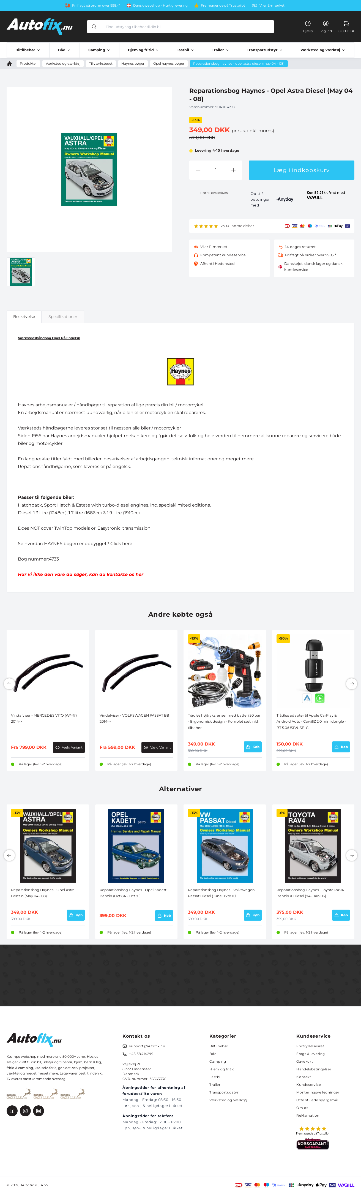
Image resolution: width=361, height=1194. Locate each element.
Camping (217, 1061)
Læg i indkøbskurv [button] (302, 170)
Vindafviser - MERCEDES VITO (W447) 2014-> (44, 718)
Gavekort (304, 1061)
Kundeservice (308, 1085)
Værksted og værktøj (228, 1100)
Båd (213, 1054)
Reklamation (307, 1115)
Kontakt (303, 1077)
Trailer (214, 1085)
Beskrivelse (24, 316)
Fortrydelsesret (310, 1046)
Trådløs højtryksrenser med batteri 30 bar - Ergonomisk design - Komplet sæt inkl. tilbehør (224, 721)
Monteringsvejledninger (317, 1092)
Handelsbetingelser (313, 1069)
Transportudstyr (224, 1092)
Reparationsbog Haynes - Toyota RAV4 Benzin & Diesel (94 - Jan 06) (310, 893)
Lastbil (215, 1077)
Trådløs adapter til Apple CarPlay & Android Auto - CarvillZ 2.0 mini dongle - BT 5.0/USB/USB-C (311, 721)
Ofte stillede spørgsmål (317, 1100)
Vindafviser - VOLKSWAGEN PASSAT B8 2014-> (134, 718)
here (127, 543)
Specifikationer (62, 316)
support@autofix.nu (147, 1046)
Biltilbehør (218, 1046)
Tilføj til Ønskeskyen (214, 193)
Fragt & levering (310, 1054)
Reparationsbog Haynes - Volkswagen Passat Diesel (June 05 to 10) (221, 893)
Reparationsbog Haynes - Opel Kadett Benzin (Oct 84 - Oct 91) (133, 893)
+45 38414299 (141, 1054)
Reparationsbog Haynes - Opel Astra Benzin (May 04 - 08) (43, 893)
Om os (302, 1108)
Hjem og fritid (221, 1069)
